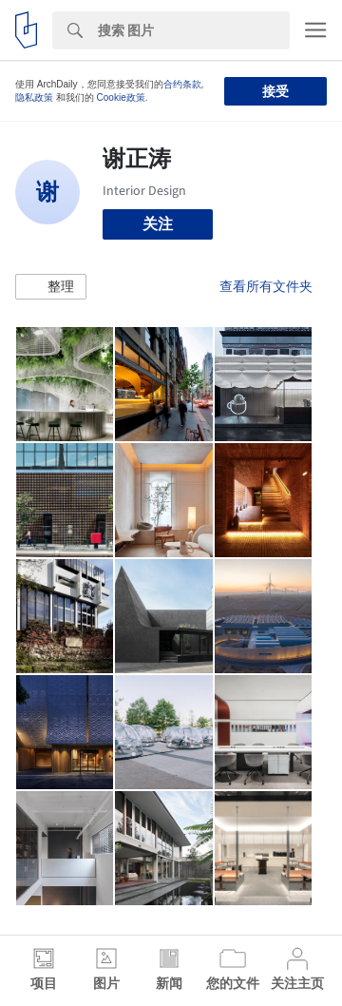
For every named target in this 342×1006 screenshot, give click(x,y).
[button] (50, 287)
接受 (275, 91)
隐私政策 (34, 97)
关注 (157, 224)
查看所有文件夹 (266, 286)
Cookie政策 (121, 97)
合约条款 (182, 84)
